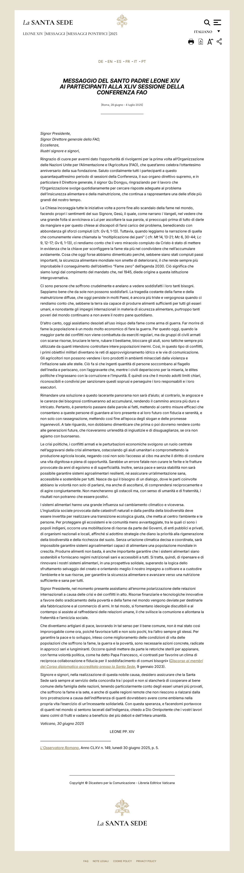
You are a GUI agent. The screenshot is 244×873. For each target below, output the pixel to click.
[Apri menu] (216, 22)
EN (110, 61)
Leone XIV (33, 33)
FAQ (85, 861)
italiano (204, 33)
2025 (113, 33)
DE (100, 61)
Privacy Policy (146, 861)
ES (119, 61)
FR (127, 61)
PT (143, 61)
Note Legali (101, 861)
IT (135, 61)
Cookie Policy (122, 861)
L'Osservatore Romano (59, 747)
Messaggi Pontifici (87, 33)
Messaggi (55, 33)
